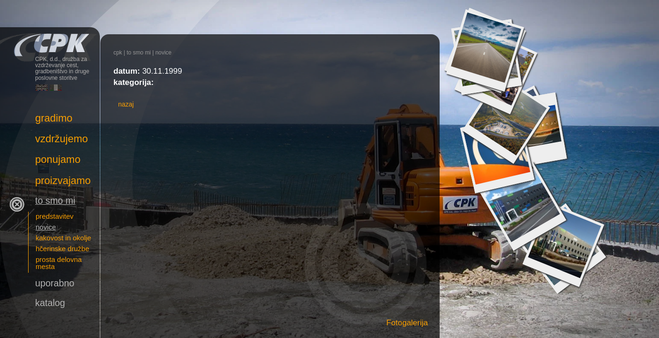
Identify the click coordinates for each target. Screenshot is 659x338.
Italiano (56, 87)
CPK (117, 52)
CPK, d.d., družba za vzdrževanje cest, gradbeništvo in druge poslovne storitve (50, 41)
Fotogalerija (407, 322)
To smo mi (139, 52)
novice (163, 52)
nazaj (126, 104)
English (42, 87)
